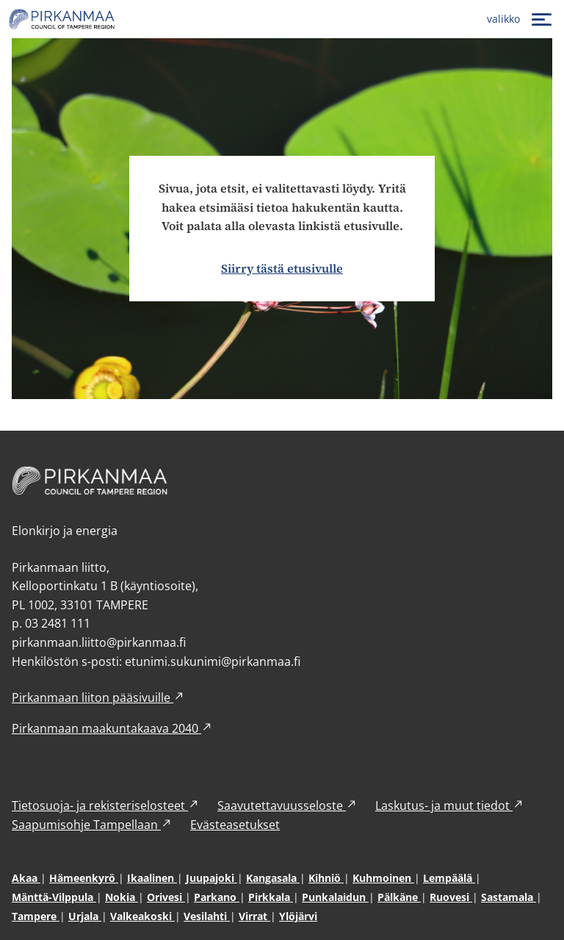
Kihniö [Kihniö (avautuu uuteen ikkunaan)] (326, 878)
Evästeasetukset (235, 825)
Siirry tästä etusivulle (282, 268)
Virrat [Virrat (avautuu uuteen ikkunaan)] (254, 916)
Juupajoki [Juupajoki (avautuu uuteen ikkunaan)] (211, 878)
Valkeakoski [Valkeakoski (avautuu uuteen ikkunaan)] (142, 916)
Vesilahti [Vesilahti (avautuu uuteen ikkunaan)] (207, 916)
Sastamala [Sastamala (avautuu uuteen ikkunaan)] (508, 897)
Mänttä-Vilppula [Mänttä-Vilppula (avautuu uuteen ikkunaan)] (54, 897)
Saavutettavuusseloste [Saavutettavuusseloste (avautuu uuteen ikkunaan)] (287, 805)
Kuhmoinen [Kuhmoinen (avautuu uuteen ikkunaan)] (383, 878)
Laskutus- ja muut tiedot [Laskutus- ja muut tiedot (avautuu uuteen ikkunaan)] (449, 805)
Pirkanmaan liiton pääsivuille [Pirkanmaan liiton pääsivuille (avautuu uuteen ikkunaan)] (98, 697)
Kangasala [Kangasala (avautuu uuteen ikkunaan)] (273, 878)
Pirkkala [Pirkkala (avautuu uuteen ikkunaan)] (270, 897)
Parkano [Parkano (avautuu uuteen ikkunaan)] (216, 897)
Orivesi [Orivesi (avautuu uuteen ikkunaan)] (166, 897)
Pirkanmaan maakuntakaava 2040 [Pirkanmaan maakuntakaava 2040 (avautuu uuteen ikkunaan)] (112, 728)
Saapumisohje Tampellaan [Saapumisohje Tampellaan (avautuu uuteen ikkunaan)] (92, 825)
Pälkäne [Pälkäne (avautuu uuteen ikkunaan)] (399, 897)
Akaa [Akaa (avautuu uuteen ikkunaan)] (26, 878)
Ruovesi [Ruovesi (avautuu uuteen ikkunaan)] (451, 897)
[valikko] (521, 19)
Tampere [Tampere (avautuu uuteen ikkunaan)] (35, 916)
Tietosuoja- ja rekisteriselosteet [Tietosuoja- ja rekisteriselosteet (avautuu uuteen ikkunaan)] (106, 805)
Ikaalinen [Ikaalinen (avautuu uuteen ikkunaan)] (152, 878)
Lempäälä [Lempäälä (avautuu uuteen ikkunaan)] (449, 878)
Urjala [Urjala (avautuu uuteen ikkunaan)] (84, 916)
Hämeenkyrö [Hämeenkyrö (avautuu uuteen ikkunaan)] (83, 878)
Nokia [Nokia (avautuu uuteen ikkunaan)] (121, 897)
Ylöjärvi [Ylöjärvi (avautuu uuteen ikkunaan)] (298, 916)
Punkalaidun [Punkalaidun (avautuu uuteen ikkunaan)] (335, 897)
